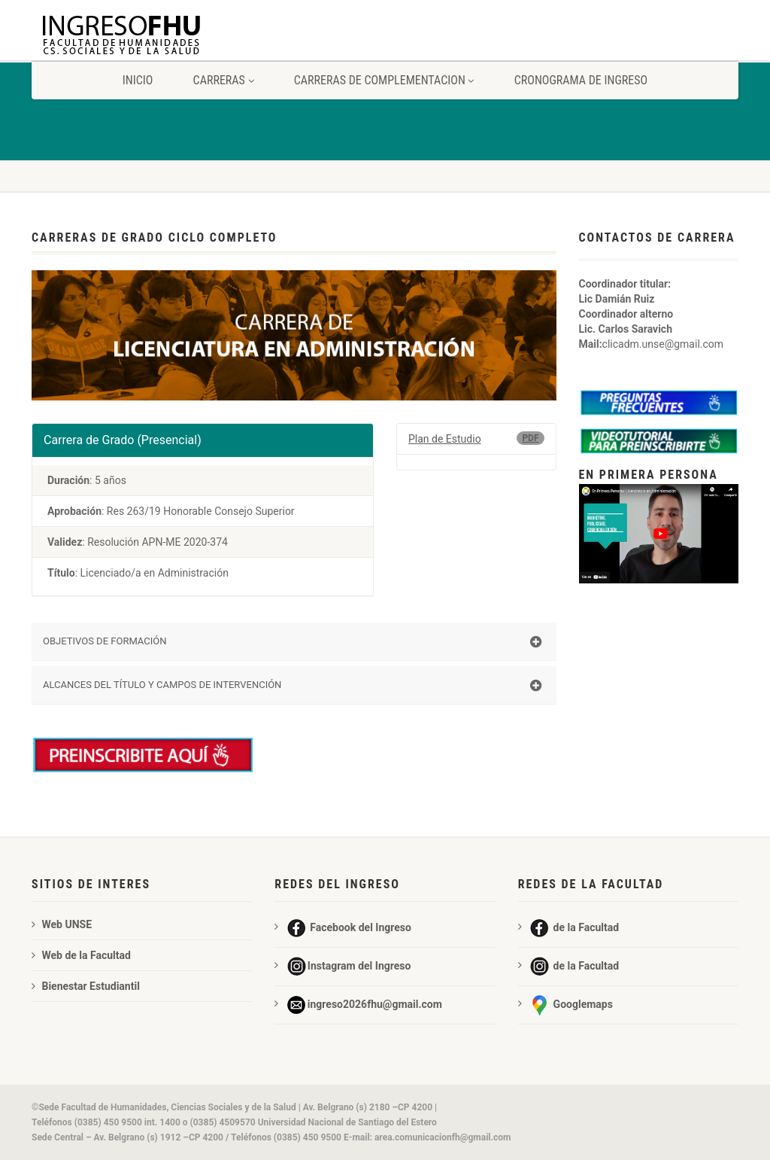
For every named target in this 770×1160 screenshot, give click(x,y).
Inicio (138, 80)
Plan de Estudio (444, 439)
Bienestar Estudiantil (86, 986)
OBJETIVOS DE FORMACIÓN (292, 642)
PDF (530, 438)
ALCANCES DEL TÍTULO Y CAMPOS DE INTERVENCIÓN (292, 686)
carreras (223, 80)
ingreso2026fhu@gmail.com (357, 1005)
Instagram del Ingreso (342, 966)
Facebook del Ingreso (342, 928)
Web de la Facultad (81, 955)
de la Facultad (568, 928)
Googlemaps (565, 1005)
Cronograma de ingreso (581, 80)
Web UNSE (62, 924)
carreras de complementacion (384, 80)
